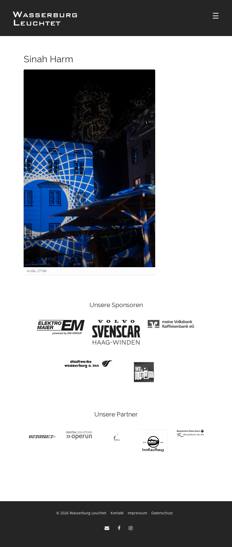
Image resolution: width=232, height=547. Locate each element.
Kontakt (117, 512)
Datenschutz (162, 512)
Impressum (137, 512)
